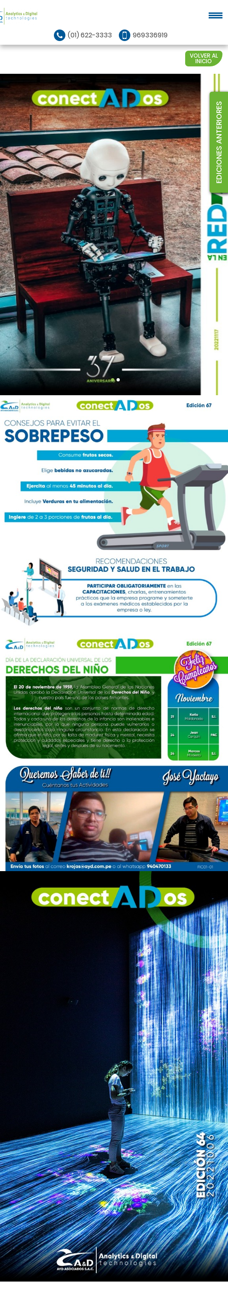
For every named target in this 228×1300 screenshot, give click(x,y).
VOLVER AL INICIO (204, 58)
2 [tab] (118, 379)
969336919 (150, 35)
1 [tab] (112, 379)
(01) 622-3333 (90, 35)
